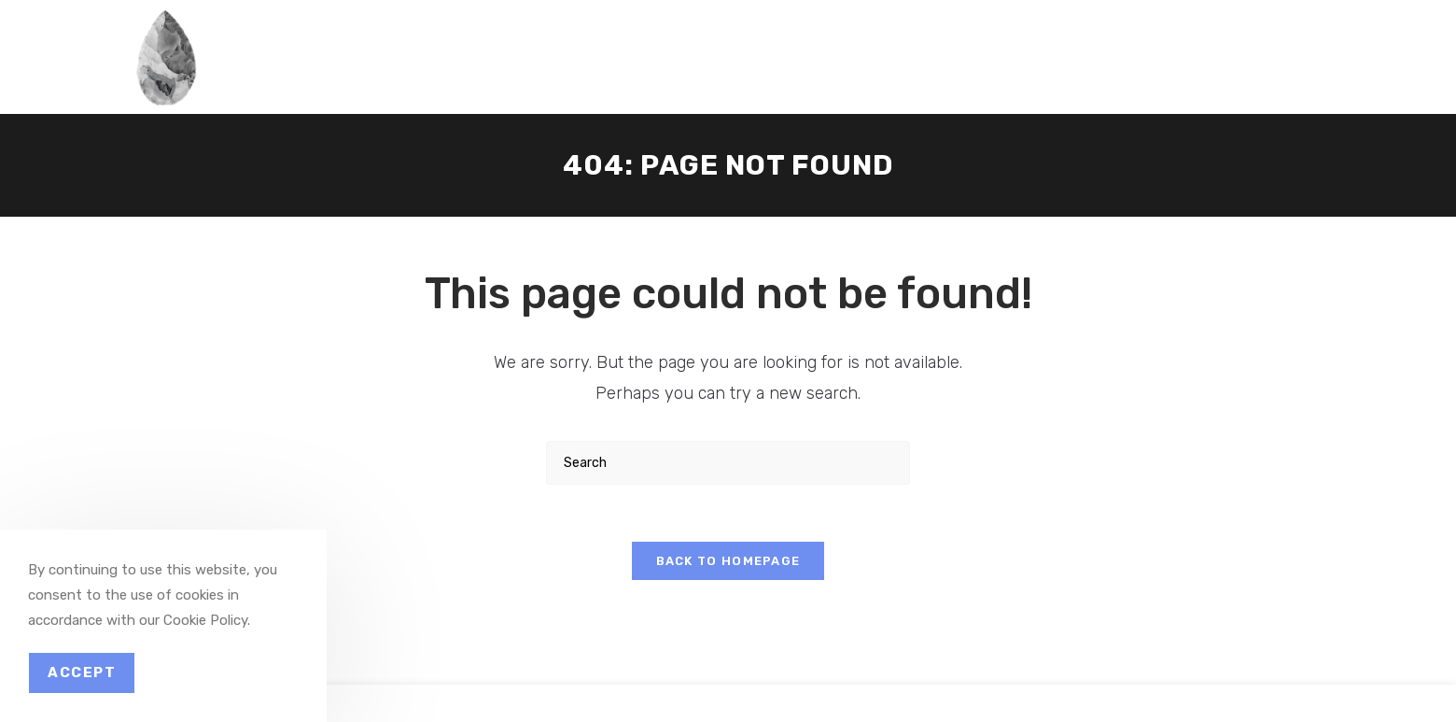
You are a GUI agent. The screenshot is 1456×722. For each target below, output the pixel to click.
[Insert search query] (728, 463)
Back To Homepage (728, 561)
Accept (82, 672)
